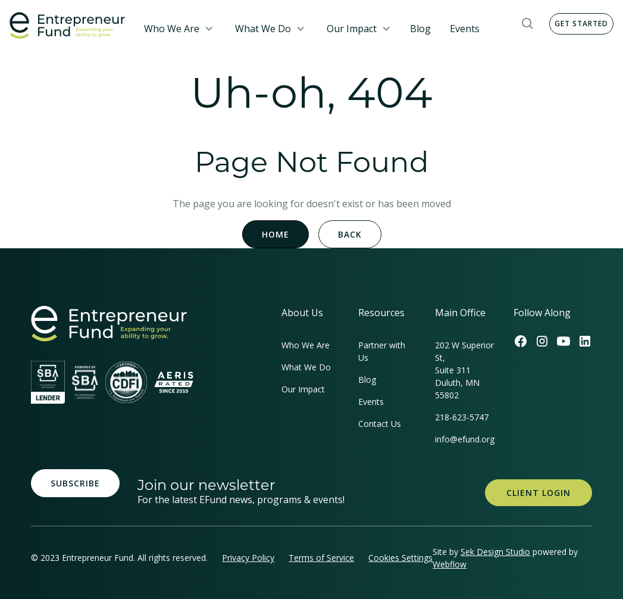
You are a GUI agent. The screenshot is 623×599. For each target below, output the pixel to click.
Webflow (450, 564)
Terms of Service (321, 557)
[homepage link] (109, 323)
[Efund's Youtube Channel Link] (563, 341)
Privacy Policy (248, 557)
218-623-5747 (462, 417)
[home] (67, 25)
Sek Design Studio (495, 551)
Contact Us (379, 423)
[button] (178, 28)
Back (350, 234)
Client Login (538, 492)
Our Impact (352, 28)
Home (275, 234)
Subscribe (75, 483)
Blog (420, 28)
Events (465, 28)
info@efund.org (464, 439)
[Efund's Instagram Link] (542, 341)
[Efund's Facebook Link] (521, 341)
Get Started (581, 23)
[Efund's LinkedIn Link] (585, 341)
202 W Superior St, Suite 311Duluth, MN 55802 (464, 370)
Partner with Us (381, 351)
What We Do (263, 28)
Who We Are (171, 28)
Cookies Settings (400, 557)
